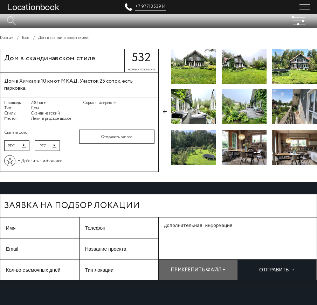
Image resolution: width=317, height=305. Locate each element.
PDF (11, 146)
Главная (6, 38)
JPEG (42, 146)
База (25, 38)
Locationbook (33, 7)
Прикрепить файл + (198, 269)
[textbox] (158, 21)
